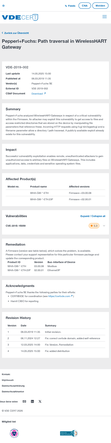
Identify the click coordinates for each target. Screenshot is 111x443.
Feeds (71, 5)
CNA (85, 5)
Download (38, 93)
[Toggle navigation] (104, 16)
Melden (100, 5)
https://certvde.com (59, 296)
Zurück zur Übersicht (16, 32)
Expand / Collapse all (93, 216)
